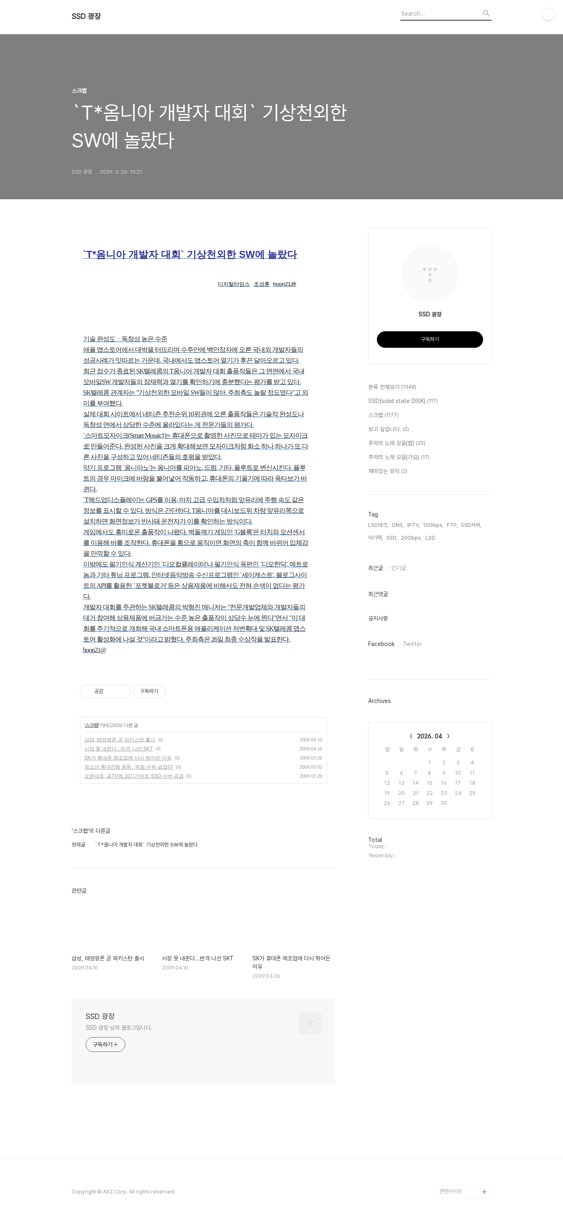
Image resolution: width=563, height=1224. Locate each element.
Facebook (381, 644)
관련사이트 (450, 1191)
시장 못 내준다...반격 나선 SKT (118, 749)
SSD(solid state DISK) (403, 401)
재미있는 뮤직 (387, 471)
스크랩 (91, 725)
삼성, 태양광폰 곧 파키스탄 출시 (120, 740)
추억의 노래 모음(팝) (396, 443)
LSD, (430, 538)
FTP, (452, 525)
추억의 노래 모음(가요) (399, 457)
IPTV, (413, 525)
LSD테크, (378, 525)
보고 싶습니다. (388, 429)
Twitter (412, 644)
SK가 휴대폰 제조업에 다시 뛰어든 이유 (128, 758)
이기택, (375, 538)
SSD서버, (471, 525)
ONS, (398, 525)
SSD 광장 (86, 16)
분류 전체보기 (392, 387)
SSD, (391, 538)
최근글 (375, 568)
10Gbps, (433, 525)
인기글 (398, 568)
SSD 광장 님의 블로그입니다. (119, 1027)
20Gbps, (411, 538)
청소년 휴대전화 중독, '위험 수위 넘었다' (129, 767)
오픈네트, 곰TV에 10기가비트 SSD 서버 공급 (134, 776)
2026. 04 (429, 736)
